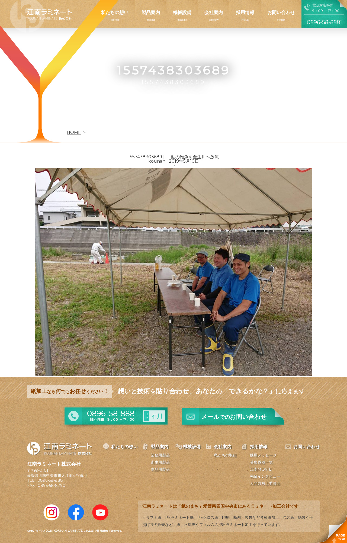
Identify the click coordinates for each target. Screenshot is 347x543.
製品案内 (151, 12)
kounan (156, 161)
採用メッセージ (263, 455)
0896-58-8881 (51, 480)
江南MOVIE (261, 469)
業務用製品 (160, 455)
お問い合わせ (281, 12)
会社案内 (213, 12)
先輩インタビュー (265, 476)
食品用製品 (160, 469)
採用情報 (245, 12)
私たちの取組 (225, 455)
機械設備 (182, 12)
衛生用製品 (160, 462)
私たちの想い (114, 12)
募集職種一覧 (261, 462)
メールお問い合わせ (234, 416)
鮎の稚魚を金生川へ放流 (192, 156)
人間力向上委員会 (265, 483)
